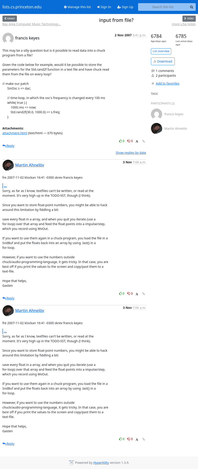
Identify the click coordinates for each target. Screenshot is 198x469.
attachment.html (14, 133)
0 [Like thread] (122, 141)
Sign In (104, 7)
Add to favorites (165, 83)
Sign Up (125, 7)
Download (162, 61)
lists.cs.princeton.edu (22, 7)
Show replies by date (131, 152)
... (5, 185)
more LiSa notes (184, 24)
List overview (161, 51)
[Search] (192, 7)
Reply (8, 145)
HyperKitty (101, 462)
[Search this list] (163, 7)
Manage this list (77, 7)
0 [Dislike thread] (130, 141)
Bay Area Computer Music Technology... (31, 24)
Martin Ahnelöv (29, 165)
